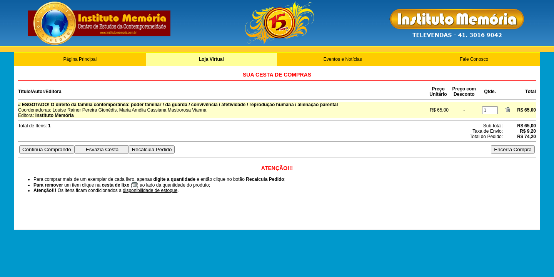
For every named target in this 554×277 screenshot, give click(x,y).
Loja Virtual (211, 59)
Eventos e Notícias (343, 59)
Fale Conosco (474, 59)
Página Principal (80, 59)
